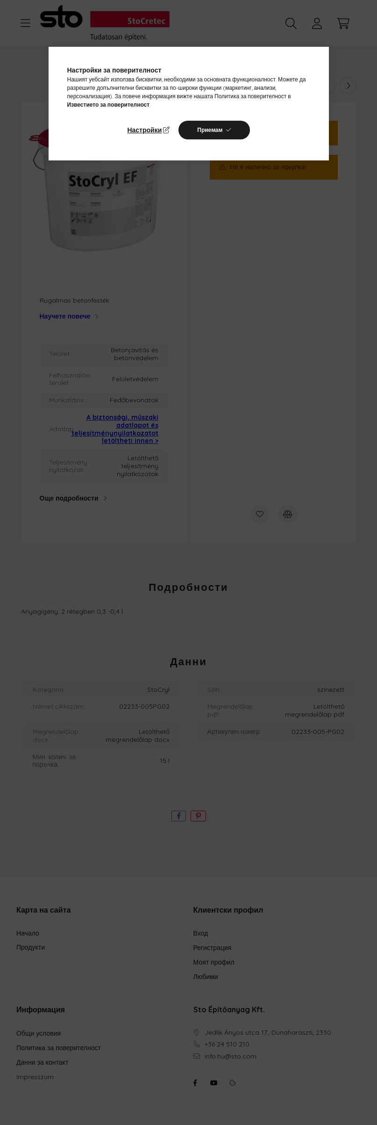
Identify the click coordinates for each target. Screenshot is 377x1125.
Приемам (209, 129)
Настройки (144, 130)
